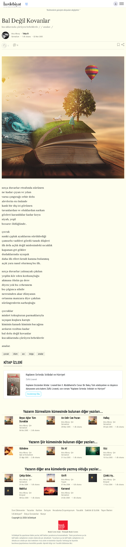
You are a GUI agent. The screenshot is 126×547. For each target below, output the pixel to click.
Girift (63, 475)
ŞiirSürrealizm (25, 426)
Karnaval (65, 488)
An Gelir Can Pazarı (70, 417)
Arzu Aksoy (15, 34)
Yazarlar (30, 510)
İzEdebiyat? (17, 514)
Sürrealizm (15, 36)
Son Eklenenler (18, 510)
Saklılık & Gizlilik (92, 510)
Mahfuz (23, 488)
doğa (31, 354)
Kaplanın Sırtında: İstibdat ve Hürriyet (45, 374)
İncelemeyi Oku (33, 394)
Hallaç (106, 417)
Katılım (39, 510)
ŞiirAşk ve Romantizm (26, 453)
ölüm (15, 354)
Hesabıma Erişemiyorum (64, 510)
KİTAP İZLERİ (13, 362)
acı (23, 354)
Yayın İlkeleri (106, 510)
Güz (105, 448)
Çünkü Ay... (108, 475)
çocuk (6, 354)
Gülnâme (23, 448)
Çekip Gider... (25, 475)
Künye (43, 514)
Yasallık (79, 510)
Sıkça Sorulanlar (31, 514)
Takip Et (25, 34)
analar (40, 354)
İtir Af (64, 448)
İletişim (47, 510)
